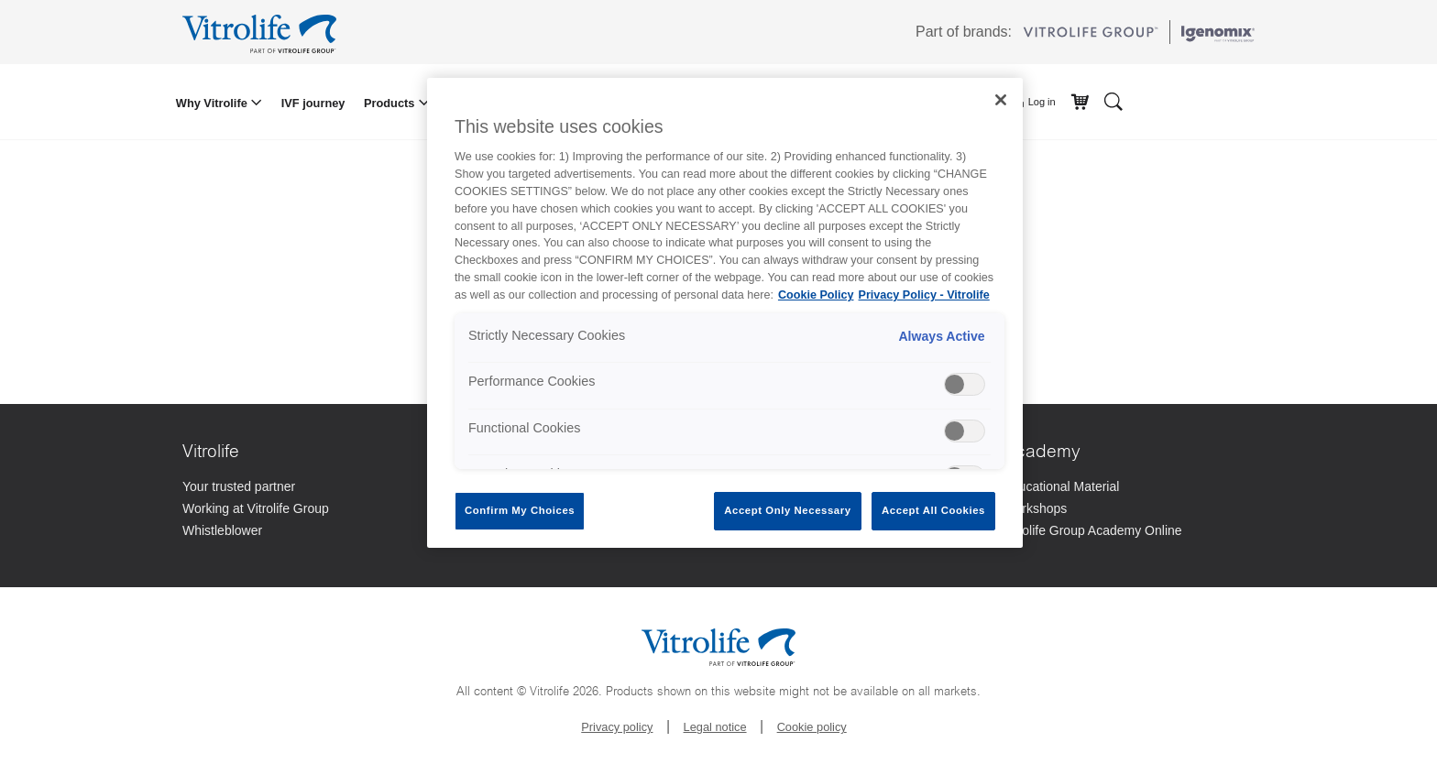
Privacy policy (617, 727)
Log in (1034, 102)
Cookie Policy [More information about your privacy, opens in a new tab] (816, 295)
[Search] (1113, 100)
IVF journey (313, 103)
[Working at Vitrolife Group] (308, 510)
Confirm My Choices (520, 510)
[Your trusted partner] (308, 488)
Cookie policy (812, 727)
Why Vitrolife (213, 103)
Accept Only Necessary (787, 510)
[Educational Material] (1130, 488)
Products (391, 103)
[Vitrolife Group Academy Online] (1130, 532)
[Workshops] (1130, 510)
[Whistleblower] (308, 532)
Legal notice (715, 727)
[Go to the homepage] (262, 32)
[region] (725, 313)
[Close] (1001, 100)
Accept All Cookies (933, 510)
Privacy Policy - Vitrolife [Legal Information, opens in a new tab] (924, 295)
